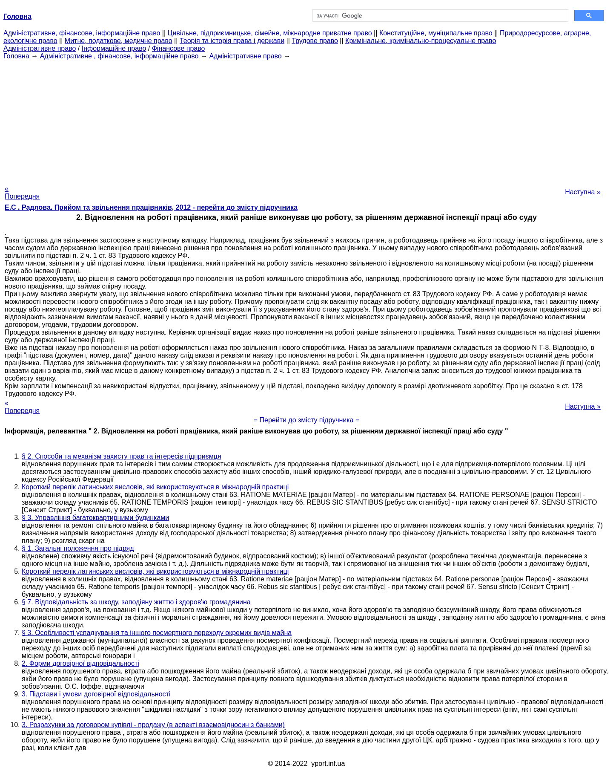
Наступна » (583, 192)
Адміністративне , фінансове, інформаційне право (119, 56)
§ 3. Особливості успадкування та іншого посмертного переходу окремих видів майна (157, 632)
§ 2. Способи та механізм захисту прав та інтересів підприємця (121, 456)
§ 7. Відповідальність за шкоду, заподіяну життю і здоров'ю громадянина (136, 602)
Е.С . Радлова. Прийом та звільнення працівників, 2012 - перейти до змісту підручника (151, 207)
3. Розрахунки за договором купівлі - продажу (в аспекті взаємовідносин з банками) (153, 724)
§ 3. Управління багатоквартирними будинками (95, 517)
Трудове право (315, 40)
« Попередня (22, 192)
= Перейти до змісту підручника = (307, 420)
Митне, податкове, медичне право (118, 40)
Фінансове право (178, 48)
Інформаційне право (114, 48)
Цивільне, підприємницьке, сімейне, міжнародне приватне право (270, 33)
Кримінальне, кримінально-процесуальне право (420, 40)
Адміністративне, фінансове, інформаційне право (81, 33)
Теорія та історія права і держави (232, 40)
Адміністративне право (39, 48)
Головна (16, 56)
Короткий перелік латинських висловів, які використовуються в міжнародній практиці (155, 487)
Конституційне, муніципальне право (436, 33)
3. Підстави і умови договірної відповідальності (96, 694)
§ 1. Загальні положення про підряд (78, 548)
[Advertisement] (306, 119)
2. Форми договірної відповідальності (80, 663)
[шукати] (439, 16)
